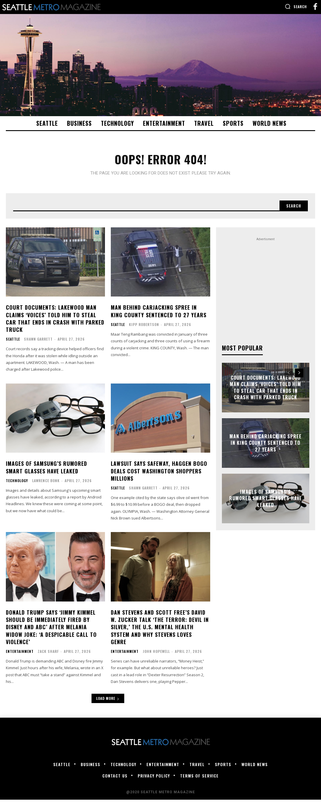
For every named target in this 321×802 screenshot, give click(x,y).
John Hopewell (156, 653)
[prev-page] (288, 375)
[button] (296, 6)
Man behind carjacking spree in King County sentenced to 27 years (158, 313)
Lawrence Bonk (46, 482)
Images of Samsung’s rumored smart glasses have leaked (46, 469)
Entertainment (20, 653)
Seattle (13, 341)
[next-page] (299, 375)
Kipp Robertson (144, 326)
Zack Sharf (48, 653)
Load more (108, 700)
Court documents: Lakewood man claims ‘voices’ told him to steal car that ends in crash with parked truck (55, 321)
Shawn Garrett (38, 341)
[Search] (292, 207)
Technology (17, 482)
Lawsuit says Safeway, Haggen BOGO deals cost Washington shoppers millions (159, 473)
